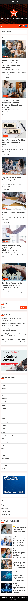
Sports (3, 462)
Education (4, 399)
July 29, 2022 (12, 147)
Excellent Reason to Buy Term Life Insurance (12, 284)
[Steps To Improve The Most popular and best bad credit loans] (14, 129)
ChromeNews (21, 597)
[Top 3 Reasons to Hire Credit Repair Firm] (14, 166)
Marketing (4, 442)
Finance (6, 56)
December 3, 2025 (13, 69)
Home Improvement (7, 435)
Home (3, 432)
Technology (4, 465)
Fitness (3, 412)
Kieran (5, 69)
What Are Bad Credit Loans (13, 213)
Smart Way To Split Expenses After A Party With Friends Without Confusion (12, 64)
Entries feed (4, 508)
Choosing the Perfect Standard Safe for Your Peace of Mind (19, 529)
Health (3, 429)
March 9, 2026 (17, 533)
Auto (2, 382)
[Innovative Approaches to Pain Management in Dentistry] (6, 553)
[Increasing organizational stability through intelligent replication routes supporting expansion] (6, 576)
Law (2, 439)
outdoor (3, 445)
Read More (6, 77)
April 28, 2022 (12, 215)
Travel (3, 469)
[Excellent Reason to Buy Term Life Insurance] (14, 272)
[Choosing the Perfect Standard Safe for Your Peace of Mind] (6, 529)
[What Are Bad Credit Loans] (14, 201)
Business (3, 388)
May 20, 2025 (12, 109)
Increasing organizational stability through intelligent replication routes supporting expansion (13, 341)
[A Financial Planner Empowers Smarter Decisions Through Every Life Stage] (14, 89)
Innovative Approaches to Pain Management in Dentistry (19, 553)
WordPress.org (5, 514)
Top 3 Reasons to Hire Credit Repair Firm (11, 178)
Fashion (3, 405)
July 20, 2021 (12, 287)
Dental (3, 395)
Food (2, 415)
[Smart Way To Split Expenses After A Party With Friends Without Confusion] (14, 49)
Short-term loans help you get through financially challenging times (13, 247)
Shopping (4, 455)
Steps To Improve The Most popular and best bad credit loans (13, 142)
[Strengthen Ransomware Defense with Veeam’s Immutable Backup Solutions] (6, 588)
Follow (26, 26)
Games (3, 418)
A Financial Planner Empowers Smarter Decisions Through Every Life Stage (13, 103)
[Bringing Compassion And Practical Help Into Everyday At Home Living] (6, 541)
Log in (3, 505)
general (3, 425)
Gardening (4, 422)
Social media (5, 459)
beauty (3, 385)
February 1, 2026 (18, 557)
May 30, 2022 (12, 182)
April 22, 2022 (12, 252)
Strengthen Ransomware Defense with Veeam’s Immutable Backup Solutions (19, 589)
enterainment (5, 402)
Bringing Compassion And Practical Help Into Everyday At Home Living (19, 541)
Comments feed (5, 511)
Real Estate (4, 452)
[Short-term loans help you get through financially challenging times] (14, 234)
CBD (2, 392)
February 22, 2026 (18, 545)
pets (2, 448)
